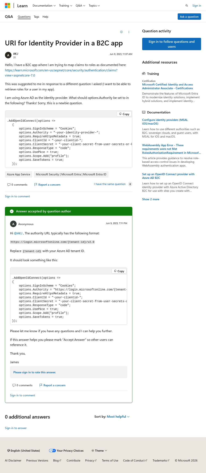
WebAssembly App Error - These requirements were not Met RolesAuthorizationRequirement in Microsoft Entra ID (171, 149)
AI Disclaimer (13, 460)
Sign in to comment (17, 196)
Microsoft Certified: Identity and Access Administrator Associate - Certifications (167, 86)
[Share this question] (128, 32)
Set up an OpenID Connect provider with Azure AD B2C (168, 176)
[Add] (121, 32)
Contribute (73, 460)
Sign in (196, 5)
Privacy (89, 460)
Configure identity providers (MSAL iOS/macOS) (165, 121)
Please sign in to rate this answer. (34, 372)
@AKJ (18, 233)
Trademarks (160, 460)
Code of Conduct (134, 460)
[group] (68, 142)
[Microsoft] (7, 5)
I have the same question (110, 184)
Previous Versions (37, 460)
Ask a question (189, 17)
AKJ (15, 54)
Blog (56, 460)
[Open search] (187, 5)
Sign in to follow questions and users (172, 44)
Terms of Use (110, 460)
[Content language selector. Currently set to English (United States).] (23, 450)
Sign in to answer (16, 428)
